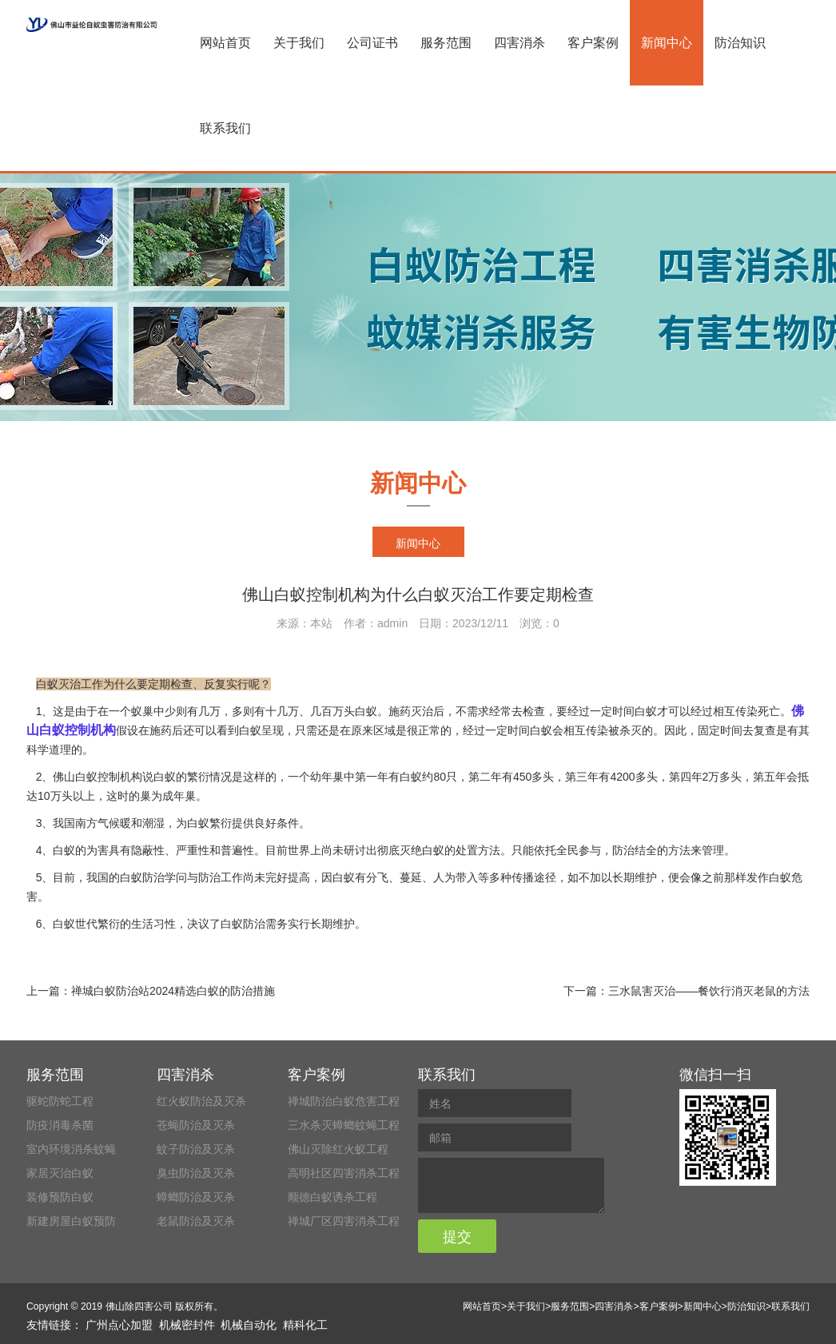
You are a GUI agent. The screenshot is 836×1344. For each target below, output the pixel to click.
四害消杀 (519, 43)
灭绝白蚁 (422, 850)
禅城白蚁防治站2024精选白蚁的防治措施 (173, 990)
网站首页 (225, 43)
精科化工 (305, 1324)
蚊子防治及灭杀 (196, 1149)
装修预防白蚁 (60, 1197)
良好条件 (276, 823)
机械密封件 (187, 1324)
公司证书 (372, 43)
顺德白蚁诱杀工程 (332, 1197)
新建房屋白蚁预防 (71, 1221)
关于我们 (298, 43)
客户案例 (593, 43)
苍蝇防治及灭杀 (196, 1125)
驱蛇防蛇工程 (60, 1101)
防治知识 (740, 43)
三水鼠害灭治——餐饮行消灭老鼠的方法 (709, 990)
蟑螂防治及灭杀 (196, 1197)
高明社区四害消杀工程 (344, 1173)
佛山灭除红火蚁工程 (338, 1149)
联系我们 (225, 128)
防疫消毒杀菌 (60, 1125)
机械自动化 (249, 1324)
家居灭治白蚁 (60, 1173)
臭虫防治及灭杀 (196, 1173)
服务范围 (446, 43)
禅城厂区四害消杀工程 (344, 1221)
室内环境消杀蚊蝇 (71, 1149)
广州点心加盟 (119, 1324)
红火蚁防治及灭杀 (201, 1101)
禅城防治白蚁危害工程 (344, 1101)
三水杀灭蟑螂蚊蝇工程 (344, 1125)
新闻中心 (666, 43)
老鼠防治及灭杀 (196, 1221)
